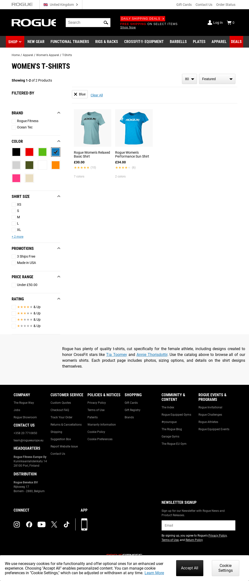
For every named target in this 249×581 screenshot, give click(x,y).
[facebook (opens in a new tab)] (29, 524)
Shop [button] (12, 42)
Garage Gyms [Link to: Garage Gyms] (170, 436)
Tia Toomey (116, 354)
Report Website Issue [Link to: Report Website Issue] (64, 446)
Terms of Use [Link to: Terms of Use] (95, 410)
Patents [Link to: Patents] (92, 417)
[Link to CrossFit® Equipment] (144, 42)
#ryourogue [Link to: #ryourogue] (169, 422)
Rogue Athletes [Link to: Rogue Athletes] (208, 422)
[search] (88, 22)
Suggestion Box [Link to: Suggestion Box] (61, 439)
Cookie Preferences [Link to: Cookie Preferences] (99, 439)
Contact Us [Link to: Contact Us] (58, 453)
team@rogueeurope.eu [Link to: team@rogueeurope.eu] (28, 440)
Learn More (154, 573)
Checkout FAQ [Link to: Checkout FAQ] (60, 410)
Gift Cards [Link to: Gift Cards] (131, 402)
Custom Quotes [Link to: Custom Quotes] (61, 402)
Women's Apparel (47, 55)
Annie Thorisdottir (152, 354)
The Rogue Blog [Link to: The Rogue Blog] (172, 429)
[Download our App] (84, 524)
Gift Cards (184, 5)
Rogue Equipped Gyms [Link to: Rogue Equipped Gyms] (176, 414)
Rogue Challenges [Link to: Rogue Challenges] (210, 414)
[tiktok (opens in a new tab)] (66, 524)
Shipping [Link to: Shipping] (56, 432)
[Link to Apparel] (219, 42)
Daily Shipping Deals (142, 18)
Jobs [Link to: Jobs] (17, 410)
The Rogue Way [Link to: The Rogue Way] (24, 402)
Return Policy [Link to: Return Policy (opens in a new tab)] (194, 540)
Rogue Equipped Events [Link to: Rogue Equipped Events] (213, 429)
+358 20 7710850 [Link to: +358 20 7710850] (25, 433)
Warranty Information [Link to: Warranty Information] (101, 424)
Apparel (28, 55)
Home (16, 55)
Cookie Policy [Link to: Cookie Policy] (96, 432)
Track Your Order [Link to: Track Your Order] (61, 417)
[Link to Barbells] (178, 42)
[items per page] (189, 79)
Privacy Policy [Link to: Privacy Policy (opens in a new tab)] (217, 535)
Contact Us (204, 5)
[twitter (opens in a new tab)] (54, 524)
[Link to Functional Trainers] (70, 42)
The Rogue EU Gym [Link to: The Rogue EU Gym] (174, 444)
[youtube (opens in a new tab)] (41, 524)
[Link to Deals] (236, 42)
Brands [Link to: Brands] (129, 417)
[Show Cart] (230, 22)
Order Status (225, 5)
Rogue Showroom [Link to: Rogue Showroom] (25, 417)
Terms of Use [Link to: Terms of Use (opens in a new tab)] (170, 540)
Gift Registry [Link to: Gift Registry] (132, 410)
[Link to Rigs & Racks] (107, 42)
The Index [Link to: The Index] (168, 407)
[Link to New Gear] (36, 42)
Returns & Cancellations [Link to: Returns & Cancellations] (66, 424)
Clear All (97, 95)
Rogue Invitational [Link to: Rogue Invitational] (210, 407)
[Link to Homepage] (34, 23)
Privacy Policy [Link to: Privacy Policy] (96, 402)
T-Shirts (67, 55)
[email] (198, 525)
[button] (106, 22)
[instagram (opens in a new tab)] (17, 524)
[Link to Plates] (199, 42)
